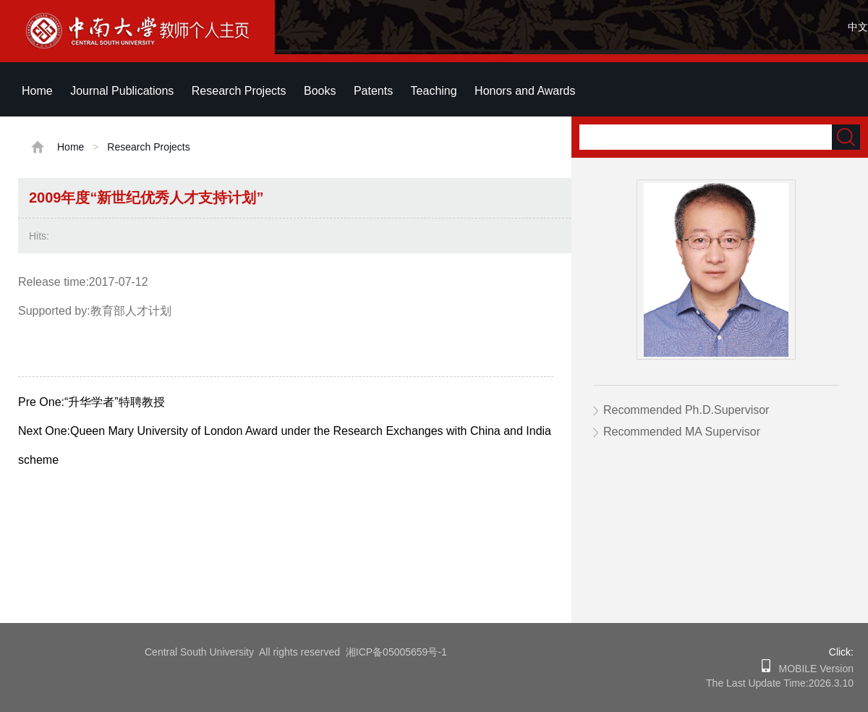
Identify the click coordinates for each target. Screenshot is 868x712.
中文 (858, 27)
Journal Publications (122, 91)
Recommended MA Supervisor (681, 431)
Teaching (434, 91)
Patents (373, 91)
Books (320, 91)
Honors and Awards (525, 91)
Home (37, 91)
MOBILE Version (812, 668)
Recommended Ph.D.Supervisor (686, 410)
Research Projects (239, 91)
